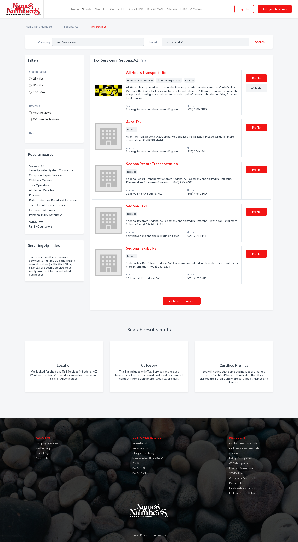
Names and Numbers (39, 26)
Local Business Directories (244, 443)
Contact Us (117, 9)
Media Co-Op (43, 448)
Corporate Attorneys (42, 210)
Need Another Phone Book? (147, 458)
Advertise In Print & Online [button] (184, 9)
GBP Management (239, 463)
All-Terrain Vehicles (41, 190)
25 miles (38, 78)
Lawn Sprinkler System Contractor (51, 170)
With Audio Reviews (46, 119)
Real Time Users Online (242, 492)
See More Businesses (182, 301)
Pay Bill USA (136, 9)
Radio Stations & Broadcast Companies (54, 200)
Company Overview (47, 443)
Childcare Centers (41, 180)
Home (75, 9)
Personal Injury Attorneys (45, 215)
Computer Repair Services (46, 175)
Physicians (36, 195)
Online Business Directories (245, 448)
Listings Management (241, 458)
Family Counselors (40, 226)
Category (44, 42)
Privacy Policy (139, 534)
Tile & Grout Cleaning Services (49, 205)
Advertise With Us (142, 443)
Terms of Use (158, 534)
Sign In (244, 9)
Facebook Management (242, 488)
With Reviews (42, 112)
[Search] (259, 42)
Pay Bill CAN (155, 9)
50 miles (38, 85)
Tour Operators (39, 185)
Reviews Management (241, 468)
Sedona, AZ (71, 26)
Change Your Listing (143, 453)
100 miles (39, 92)
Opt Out (136, 463)
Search (86, 9)
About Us (100, 9)
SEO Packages (237, 473)
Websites (234, 453)
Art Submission (140, 448)
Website (256, 88)
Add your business (275, 9)
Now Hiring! (42, 453)
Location (154, 42)
